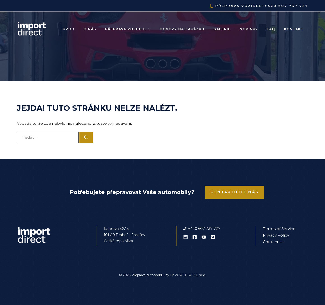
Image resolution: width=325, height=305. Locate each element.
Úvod (68, 29)
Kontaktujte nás (235, 192)
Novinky (249, 29)
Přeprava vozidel (130, 29)
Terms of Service (279, 228)
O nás (90, 29)
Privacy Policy (276, 235)
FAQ (271, 29)
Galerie (222, 29)
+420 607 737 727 (286, 6)
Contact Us (274, 241)
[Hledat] (86, 137)
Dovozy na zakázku (182, 29)
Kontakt (294, 29)
